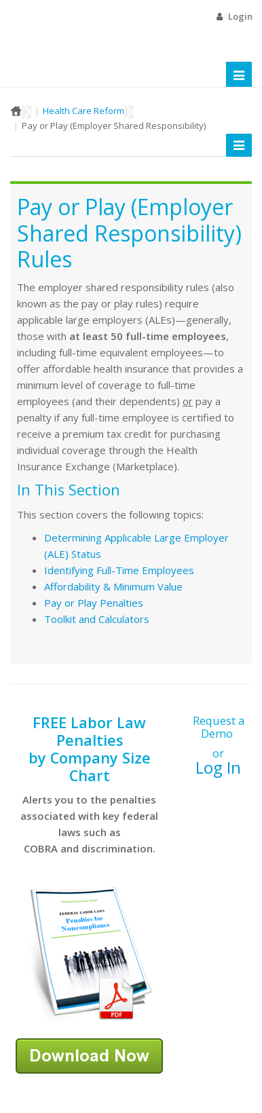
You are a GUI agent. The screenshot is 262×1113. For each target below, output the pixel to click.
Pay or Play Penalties (93, 602)
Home (16, 110)
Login (240, 16)
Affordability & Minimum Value (113, 586)
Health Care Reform (83, 111)
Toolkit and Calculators (96, 619)
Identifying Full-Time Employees (119, 570)
